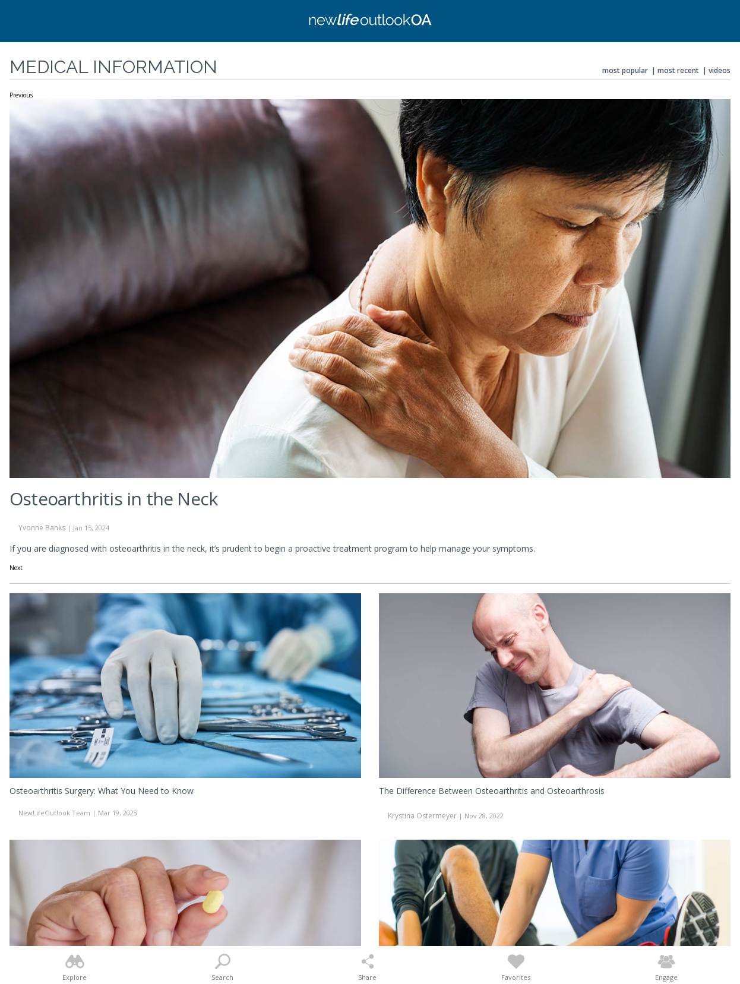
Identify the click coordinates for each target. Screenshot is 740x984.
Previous (21, 95)
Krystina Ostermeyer (422, 816)
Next (16, 568)
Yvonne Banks (41, 528)
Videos (719, 70)
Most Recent (678, 70)
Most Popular (625, 70)
